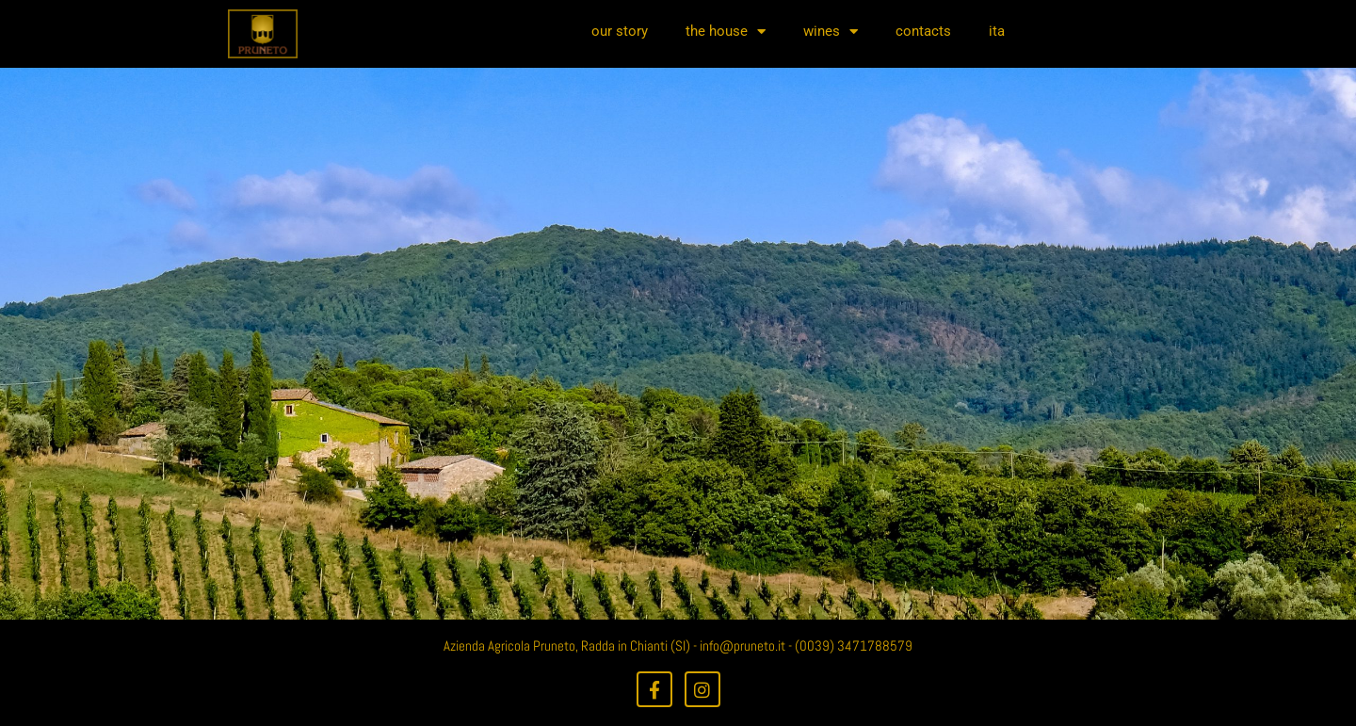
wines (830, 31)
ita (997, 31)
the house (726, 31)
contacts (923, 31)
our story (619, 31)
